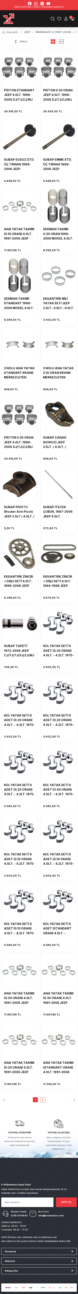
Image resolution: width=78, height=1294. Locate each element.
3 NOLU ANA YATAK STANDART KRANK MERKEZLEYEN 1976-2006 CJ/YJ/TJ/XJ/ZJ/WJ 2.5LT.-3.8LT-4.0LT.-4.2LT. (19, 373)
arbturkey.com (29, 1237)
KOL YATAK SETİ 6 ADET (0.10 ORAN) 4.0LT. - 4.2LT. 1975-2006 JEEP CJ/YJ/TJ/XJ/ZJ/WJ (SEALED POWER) (58, 859)
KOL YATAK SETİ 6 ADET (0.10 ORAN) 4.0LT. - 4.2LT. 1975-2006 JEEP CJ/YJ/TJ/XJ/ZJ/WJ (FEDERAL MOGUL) (19, 859)
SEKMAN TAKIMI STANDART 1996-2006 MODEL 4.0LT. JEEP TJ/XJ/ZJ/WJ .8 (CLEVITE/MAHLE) (19, 303)
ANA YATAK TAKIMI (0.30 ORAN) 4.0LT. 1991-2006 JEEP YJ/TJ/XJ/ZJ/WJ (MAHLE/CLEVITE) (58, 998)
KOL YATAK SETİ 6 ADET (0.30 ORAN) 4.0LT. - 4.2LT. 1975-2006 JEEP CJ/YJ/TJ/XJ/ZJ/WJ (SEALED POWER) (58, 651)
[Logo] (8, 18)
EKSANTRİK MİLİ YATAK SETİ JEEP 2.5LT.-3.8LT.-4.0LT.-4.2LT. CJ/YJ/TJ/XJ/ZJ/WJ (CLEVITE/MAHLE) (58, 303)
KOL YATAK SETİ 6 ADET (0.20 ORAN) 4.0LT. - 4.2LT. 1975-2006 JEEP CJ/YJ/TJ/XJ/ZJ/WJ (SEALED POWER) (19, 720)
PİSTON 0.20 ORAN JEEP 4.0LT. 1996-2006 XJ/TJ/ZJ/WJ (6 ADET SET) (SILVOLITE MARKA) (58, 95)
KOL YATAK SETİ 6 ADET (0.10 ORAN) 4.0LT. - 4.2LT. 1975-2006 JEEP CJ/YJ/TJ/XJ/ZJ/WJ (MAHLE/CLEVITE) (19, 929)
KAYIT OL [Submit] (66, 1202)
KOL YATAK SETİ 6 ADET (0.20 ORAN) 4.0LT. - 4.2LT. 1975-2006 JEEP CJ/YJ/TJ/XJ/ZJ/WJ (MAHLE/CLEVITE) (19, 790)
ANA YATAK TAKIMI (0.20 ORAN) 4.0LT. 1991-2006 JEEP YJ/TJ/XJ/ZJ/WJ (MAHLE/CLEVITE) (19, 1067)
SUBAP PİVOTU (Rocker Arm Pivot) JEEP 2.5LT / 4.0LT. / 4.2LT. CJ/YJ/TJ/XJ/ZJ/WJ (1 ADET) (19, 512)
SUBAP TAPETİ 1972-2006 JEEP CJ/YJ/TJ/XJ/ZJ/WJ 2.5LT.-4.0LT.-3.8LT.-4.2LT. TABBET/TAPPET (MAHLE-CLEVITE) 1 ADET (19, 651)
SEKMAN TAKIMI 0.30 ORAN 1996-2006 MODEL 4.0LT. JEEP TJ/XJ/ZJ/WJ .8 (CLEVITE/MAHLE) (58, 234)
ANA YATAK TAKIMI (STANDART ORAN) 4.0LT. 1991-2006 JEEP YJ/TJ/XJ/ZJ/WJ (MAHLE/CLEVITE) (58, 1067)
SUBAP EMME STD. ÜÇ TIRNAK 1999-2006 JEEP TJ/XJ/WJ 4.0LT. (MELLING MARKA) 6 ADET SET (58, 164)
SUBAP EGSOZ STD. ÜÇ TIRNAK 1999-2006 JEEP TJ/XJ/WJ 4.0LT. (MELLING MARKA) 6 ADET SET (19, 164)
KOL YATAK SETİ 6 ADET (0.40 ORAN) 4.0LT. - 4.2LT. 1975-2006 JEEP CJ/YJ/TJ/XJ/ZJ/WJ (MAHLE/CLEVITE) (58, 790)
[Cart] (73, 19)
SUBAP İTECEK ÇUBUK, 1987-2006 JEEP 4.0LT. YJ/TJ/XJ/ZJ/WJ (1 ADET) (58, 512)
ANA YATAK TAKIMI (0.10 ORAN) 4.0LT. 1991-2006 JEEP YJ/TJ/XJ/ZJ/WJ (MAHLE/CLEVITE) (19, 234)
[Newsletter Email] (27, 1202)
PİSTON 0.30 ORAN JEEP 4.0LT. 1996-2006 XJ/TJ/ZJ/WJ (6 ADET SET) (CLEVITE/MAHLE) (18, 442)
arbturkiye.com (49, 1237)
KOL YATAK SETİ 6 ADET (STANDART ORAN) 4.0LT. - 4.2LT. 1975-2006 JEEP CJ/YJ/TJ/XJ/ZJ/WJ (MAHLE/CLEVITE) (58, 929)
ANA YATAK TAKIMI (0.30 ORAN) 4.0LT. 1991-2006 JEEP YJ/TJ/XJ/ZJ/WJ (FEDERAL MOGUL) (19, 998)
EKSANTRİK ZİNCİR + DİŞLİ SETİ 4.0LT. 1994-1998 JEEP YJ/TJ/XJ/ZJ (57, 581)
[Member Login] (66, 19)
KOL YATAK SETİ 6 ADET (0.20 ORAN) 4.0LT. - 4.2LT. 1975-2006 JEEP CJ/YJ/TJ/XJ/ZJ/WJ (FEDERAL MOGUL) (58, 720)
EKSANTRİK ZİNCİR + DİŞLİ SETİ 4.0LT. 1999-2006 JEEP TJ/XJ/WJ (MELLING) (19, 581)
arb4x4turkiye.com (11, 1237)
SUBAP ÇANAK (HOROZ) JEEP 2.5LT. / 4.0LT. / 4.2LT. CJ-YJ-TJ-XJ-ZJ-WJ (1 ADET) (57, 442)
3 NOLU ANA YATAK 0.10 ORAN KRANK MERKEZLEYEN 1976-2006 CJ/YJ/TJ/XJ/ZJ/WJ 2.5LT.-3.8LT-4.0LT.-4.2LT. (58, 373)
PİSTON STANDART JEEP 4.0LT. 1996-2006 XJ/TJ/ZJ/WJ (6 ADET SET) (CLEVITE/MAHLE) (19, 95)
